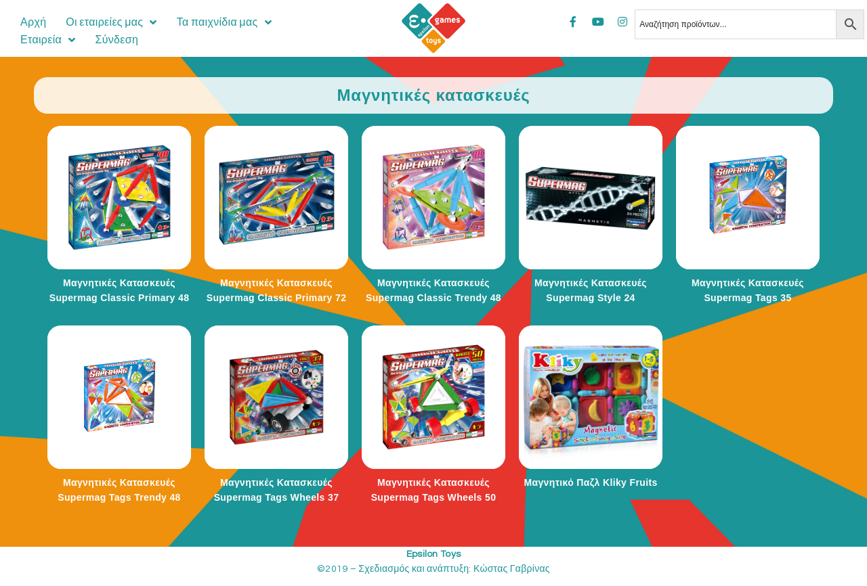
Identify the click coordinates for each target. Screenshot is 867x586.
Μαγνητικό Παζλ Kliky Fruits (590, 482)
